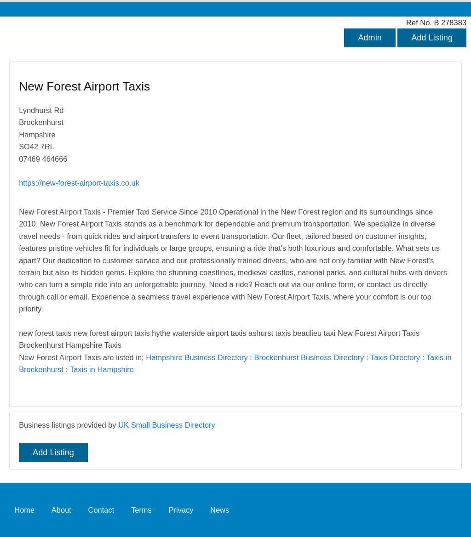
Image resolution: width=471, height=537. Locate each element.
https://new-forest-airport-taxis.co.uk (79, 183)
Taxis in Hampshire (102, 369)
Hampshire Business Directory (196, 357)
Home (24, 510)
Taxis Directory (395, 357)
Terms (141, 510)
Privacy (180, 510)
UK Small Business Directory (166, 425)
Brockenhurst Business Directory (309, 357)
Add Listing (432, 37)
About (61, 510)
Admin (369, 37)
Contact (101, 510)
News (219, 510)
